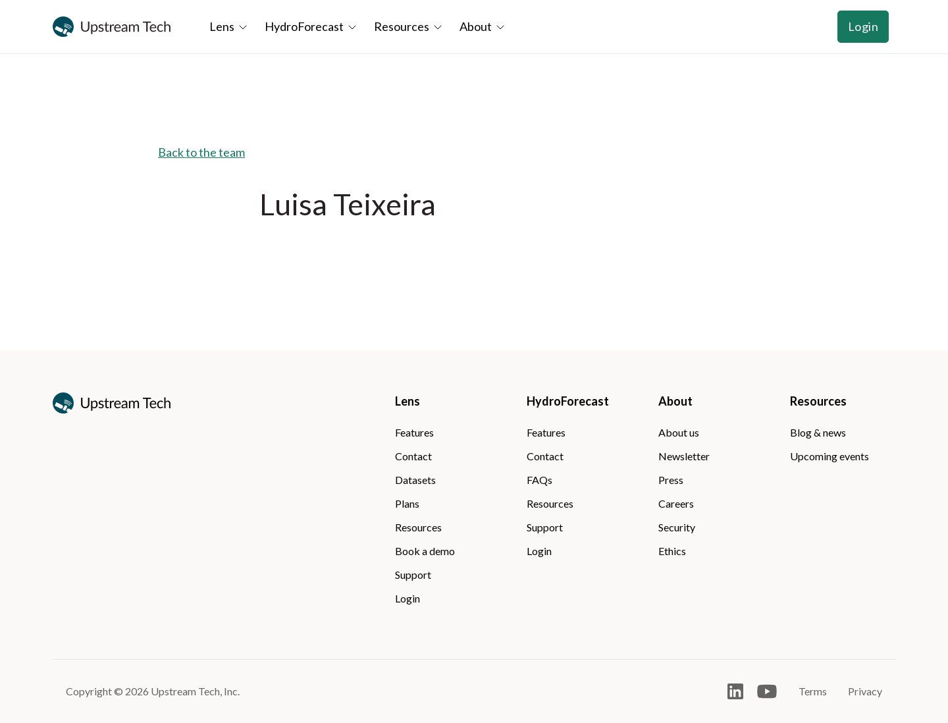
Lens (407, 401)
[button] (230, 26)
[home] (112, 27)
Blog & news (818, 432)
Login (863, 26)
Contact (413, 456)
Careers (676, 503)
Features (414, 432)
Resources (418, 527)
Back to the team (201, 152)
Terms (813, 691)
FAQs (539, 479)
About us (678, 432)
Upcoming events (829, 456)
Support (413, 574)
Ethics (672, 551)
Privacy (865, 691)
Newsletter (684, 456)
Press (670, 479)
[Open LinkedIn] (735, 691)
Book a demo (425, 551)
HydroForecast (568, 401)
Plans (407, 503)
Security (676, 527)
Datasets (415, 479)
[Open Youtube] (766, 691)
